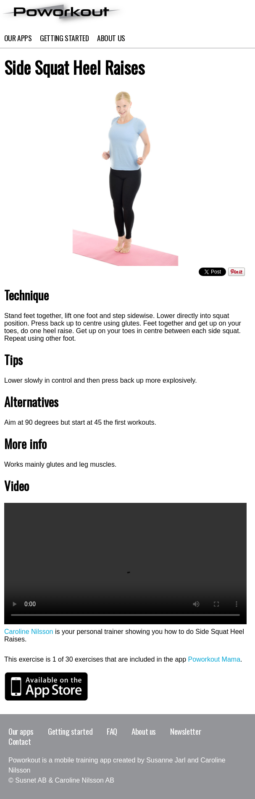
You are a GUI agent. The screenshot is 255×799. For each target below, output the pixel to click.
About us (143, 731)
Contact (19, 741)
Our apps (18, 38)
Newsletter (185, 731)
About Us (111, 38)
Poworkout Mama (214, 659)
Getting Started (64, 38)
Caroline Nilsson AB (84, 780)
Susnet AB (31, 780)
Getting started (70, 731)
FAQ (112, 731)
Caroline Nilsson (28, 631)
